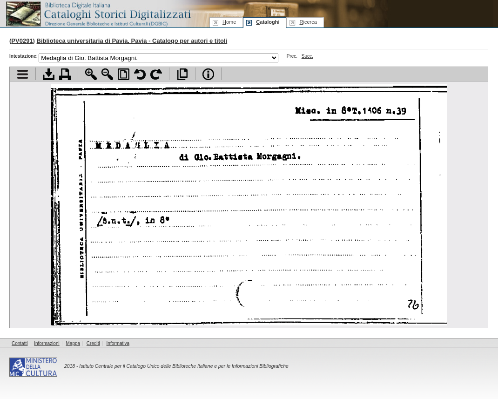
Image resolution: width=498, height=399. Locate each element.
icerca (307, 22)
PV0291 (22, 40)
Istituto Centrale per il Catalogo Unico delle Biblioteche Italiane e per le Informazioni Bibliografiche (183, 366)
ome (229, 22)
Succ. (307, 56)
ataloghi (267, 22)
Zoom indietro (107, 74)
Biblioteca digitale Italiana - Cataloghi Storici (97, 13)
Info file (208, 74)
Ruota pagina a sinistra (140, 74)
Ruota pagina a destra (156, 74)
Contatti (19, 343)
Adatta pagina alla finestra (123, 74)
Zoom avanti (91, 74)
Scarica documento (48, 74)
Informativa (118, 343)
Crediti (93, 343)
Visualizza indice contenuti (22, 74)
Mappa (73, 343)
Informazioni (46, 343)
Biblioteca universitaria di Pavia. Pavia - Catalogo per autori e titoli (132, 40)
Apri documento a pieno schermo (182, 74)
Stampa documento (65, 74)
